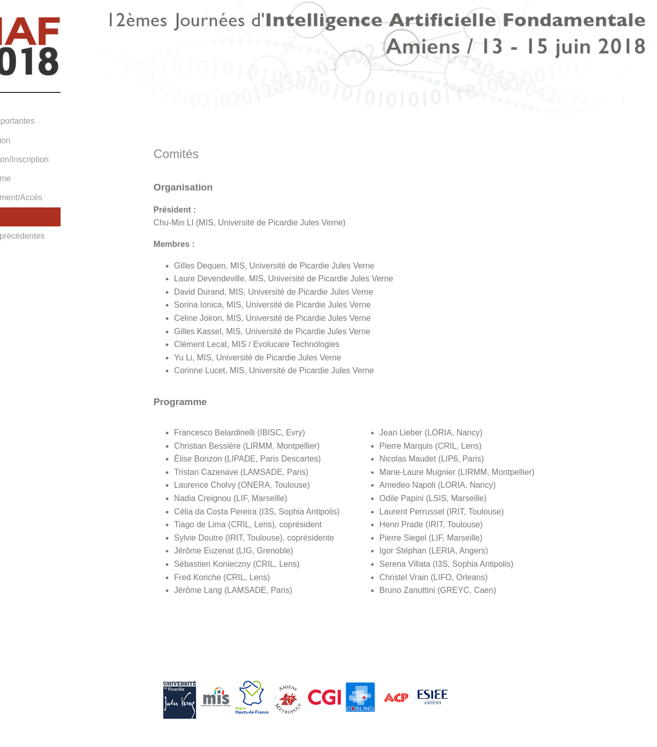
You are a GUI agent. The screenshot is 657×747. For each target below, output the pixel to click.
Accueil (18, 102)
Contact (19, 255)
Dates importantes (38, 121)
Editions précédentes (43, 236)
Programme (26, 178)
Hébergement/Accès (42, 197)
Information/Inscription (45, 159)
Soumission (26, 140)
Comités (20, 216)
